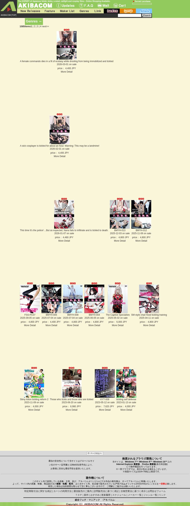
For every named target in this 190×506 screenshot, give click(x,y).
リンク (162, 495)
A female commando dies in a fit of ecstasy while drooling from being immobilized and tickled (66, 61)
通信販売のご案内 (83, 491)
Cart (119, 5)
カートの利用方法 (62, 491)
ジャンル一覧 (150, 495)
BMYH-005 (51, 315)
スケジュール (119, 495)
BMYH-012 (141, 230)
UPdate (65, 5)
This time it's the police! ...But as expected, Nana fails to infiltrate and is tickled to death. (64, 230)
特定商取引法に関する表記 (38, 491)
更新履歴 (105, 495)
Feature (49, 11)
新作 (86, 495)
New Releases (29, 11)
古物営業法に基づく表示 (133, 491)
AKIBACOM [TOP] (8, 15)
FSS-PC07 (30, 315)
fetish (112, 11)
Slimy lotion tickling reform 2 (34, 399)
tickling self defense (126, 399)
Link (97, 11)
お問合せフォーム (156, 491)
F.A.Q (86, 5)
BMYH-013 (119, 230)
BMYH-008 (72, 315)
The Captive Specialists (118, 315)
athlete (144, 11)
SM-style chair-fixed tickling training (149, 315)
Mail (103, 5)
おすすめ (95, 495)
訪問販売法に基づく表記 (106, 491)
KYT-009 (104, 399)
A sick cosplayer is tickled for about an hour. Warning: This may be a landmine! (59, 145)
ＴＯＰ (78, 495)
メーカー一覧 (135, 495)
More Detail (66, 71)
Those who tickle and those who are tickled (71, 399)
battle (128, 11)
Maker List (67, 11)
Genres (84, 11)
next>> (45, 26)
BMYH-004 (94, 315)
